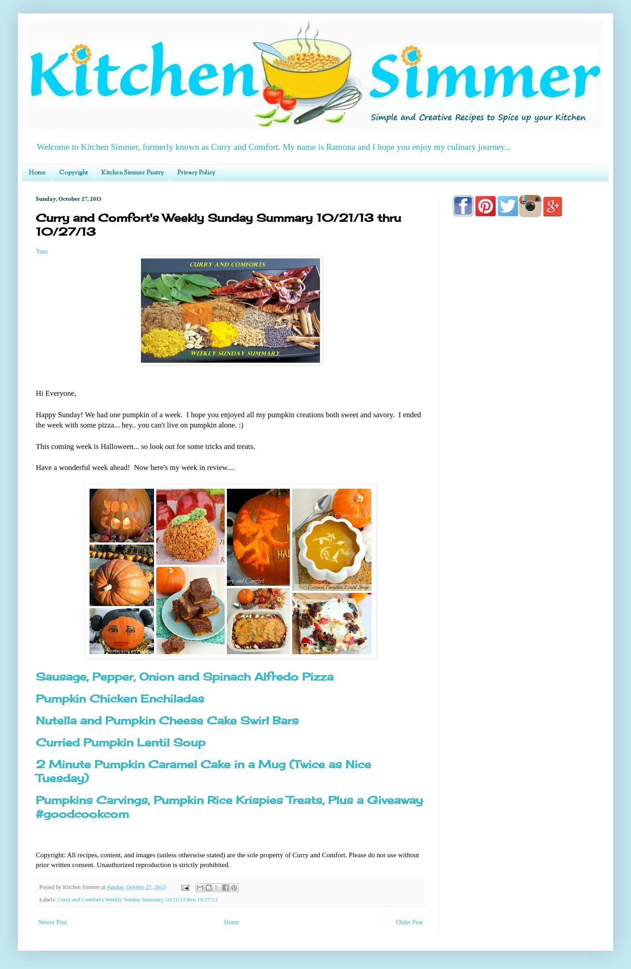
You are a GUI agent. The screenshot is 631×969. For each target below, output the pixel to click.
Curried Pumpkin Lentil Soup (120, 742)
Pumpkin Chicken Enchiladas (120, 698)
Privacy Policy (196, 173)
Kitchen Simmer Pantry (132, 173)
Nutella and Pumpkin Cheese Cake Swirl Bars (167, 720)
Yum (41, 251)
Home (37, 173)
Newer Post (52, 922)
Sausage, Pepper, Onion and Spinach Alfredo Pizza (184, 676)
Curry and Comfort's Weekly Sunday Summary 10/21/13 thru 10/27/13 (137, 900)
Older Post (410, 922)
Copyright (73, 173)
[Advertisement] (523, 479)
